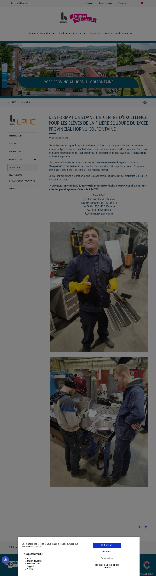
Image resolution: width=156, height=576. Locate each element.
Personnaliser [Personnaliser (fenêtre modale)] (107, 558)
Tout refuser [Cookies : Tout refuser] (107, 552)
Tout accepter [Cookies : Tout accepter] (107, 545)
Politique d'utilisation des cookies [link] (107, 566)
